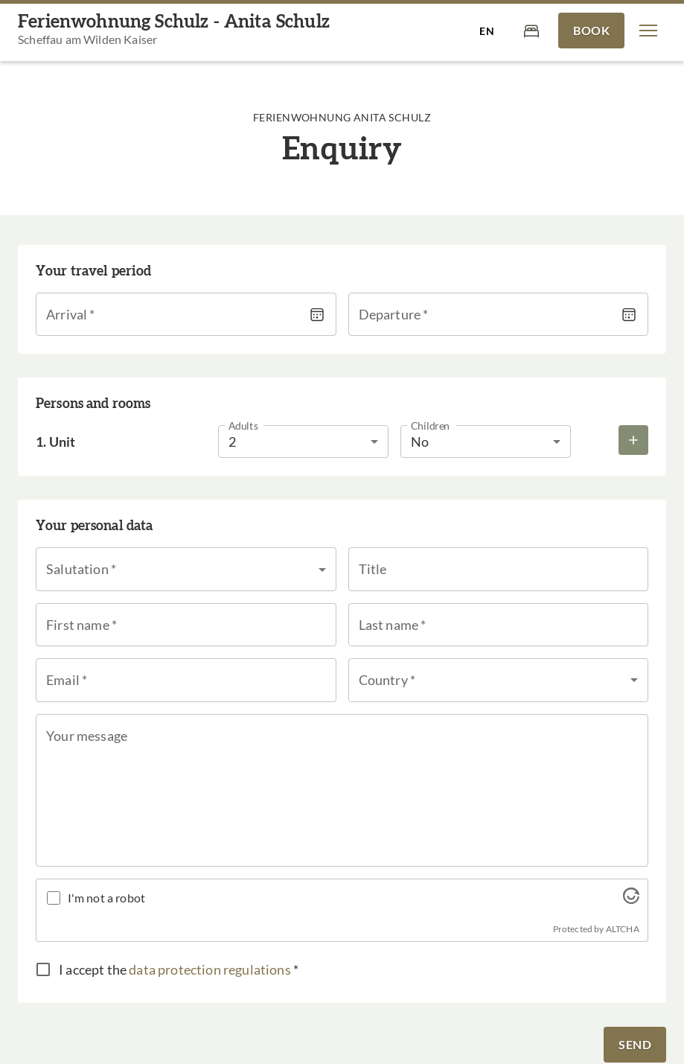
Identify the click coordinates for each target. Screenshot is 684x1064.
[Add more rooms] (633, 440)
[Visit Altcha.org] (631, 899)
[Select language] (487, 30)
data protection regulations (210, 969)
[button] (648, 30)
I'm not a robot (107, 898)
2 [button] (232, 441)
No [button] (420, 441)
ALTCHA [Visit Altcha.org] (622, 928)
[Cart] (531, 30)
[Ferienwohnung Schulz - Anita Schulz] (174, 31)
